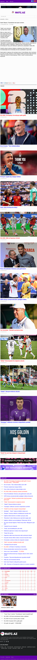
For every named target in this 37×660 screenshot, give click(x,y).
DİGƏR (19, 648)
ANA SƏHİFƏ (2, 19)
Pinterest (36, 1)
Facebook (33, 1)
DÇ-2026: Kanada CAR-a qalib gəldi (13, 621)
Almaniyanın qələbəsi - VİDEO (7, 607)
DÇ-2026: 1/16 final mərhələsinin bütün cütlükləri (16, 616)
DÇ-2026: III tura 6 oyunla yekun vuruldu (14, 618)
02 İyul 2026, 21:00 (4, 454)
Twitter (31, 1)
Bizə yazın (11, 1)
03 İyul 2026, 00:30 (4, 270)
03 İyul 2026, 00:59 (4, 239)
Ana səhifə (2, 657)
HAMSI (35, 594)
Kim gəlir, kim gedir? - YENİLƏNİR (12, 623)
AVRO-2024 (14, 648)
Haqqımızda (2, 1)
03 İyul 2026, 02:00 (4, 178)
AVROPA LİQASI (4, 648)
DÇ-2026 (10, 648)
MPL (22, 648)
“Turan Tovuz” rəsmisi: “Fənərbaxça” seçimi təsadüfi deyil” (18, 614)
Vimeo (6, 641)
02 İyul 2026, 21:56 (4, 393)
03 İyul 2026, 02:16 (4, 147)
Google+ (34, 1)
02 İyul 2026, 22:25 (4, 362)
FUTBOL (6, 19)
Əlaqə (7, 1)
